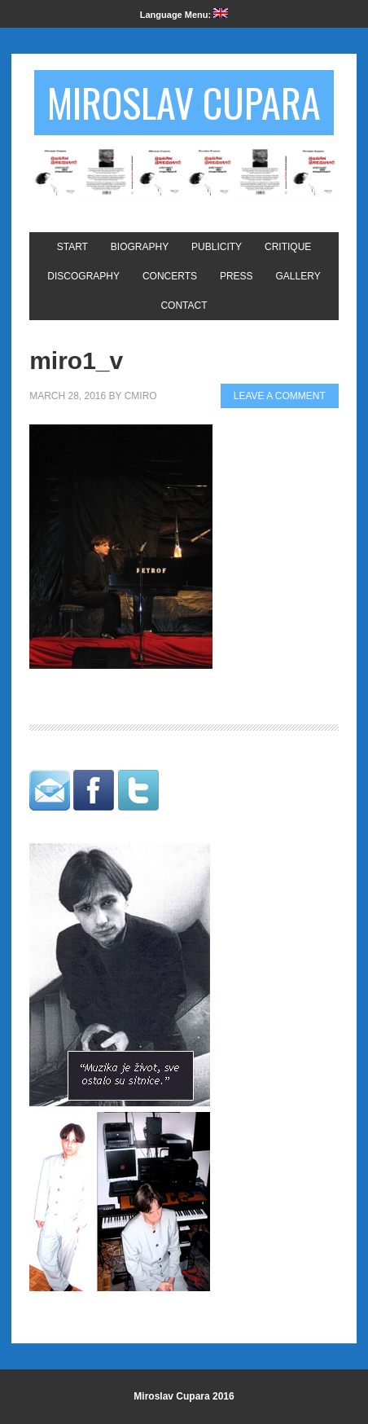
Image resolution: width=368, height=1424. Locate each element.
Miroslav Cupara (184, 102)
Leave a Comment (280, 396)
